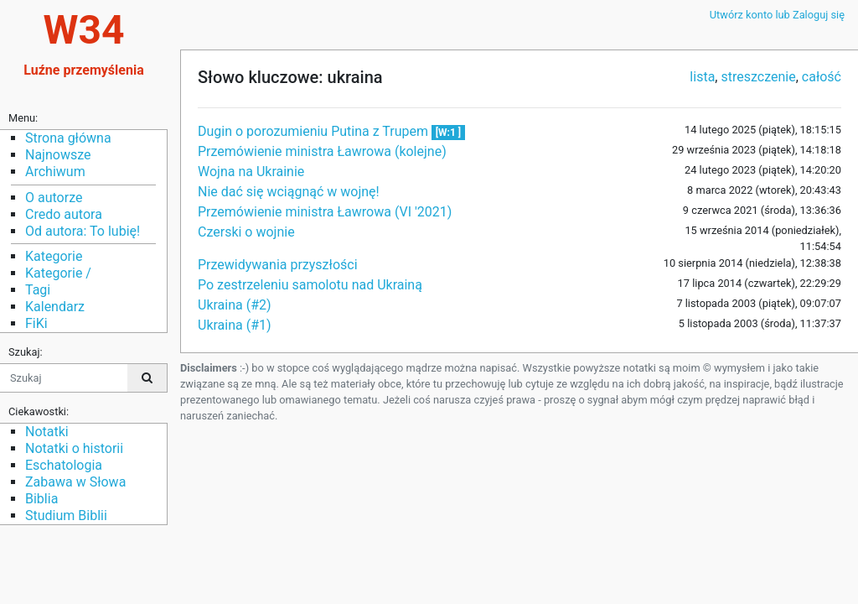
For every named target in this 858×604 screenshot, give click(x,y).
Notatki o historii (74, 448)
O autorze (53, 198)
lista (702, 77)
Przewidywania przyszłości (278, 265)
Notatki (47, 432)
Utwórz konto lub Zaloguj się (777, 14)
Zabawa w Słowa (75, 482)
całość (821, 77)
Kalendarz (55, 307)
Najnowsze (57, 155)
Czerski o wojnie (246, 232)
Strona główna (68, 138)
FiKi (36, 323)
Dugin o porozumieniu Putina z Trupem (315, 131)
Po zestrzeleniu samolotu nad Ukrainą (310, 285)
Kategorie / (58, 273)
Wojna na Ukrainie (251, 172)
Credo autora (63, 214)
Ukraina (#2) (234, 305)
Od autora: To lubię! (82, 231)
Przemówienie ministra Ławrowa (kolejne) (322, 151)
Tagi (37, 290)
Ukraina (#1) (234, 325)
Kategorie (53, 256)
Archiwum (55, 172)
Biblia (41, 499)
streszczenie (758, 77)
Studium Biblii (66, 515)
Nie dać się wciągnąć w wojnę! (289, 192)
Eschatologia (63, 465)
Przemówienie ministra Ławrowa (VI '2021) (325, 212)
